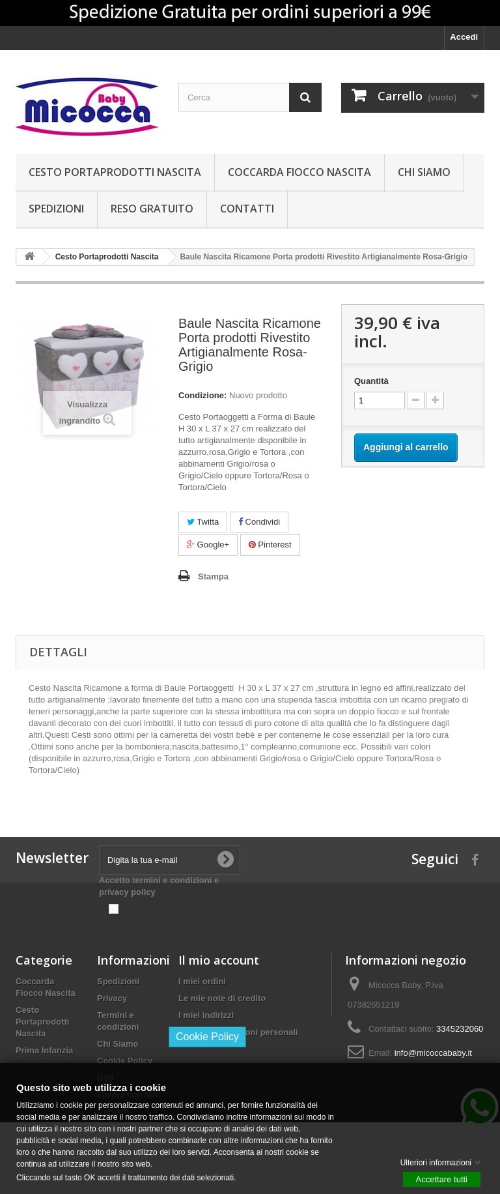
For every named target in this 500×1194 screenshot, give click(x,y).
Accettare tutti (441, 1179)
